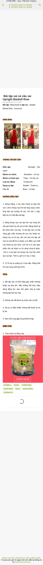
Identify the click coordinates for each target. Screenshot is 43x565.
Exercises (8, 389)
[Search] (39, 5)
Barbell (7, 385)
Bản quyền (36, 558)
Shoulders (28, 389)
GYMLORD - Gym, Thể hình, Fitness (21, 1)
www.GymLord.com (23, 562)
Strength (8, 392)
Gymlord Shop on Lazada (21, 7)
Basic (16, 385)
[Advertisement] (21, 65)
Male (17, 389)
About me (6, 558)
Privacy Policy (25, 558)
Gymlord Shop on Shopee (21, 5)
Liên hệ (15, 558)
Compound (26, 385)
